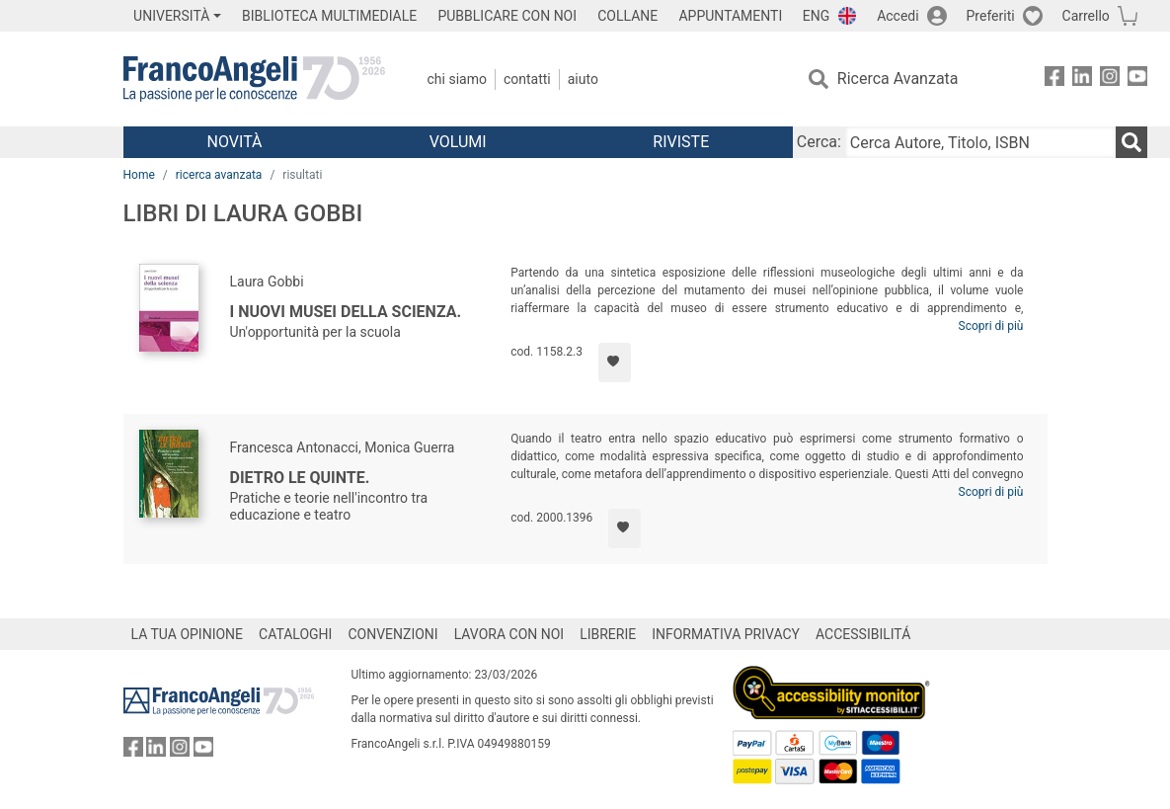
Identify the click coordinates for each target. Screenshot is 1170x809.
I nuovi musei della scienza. (346, 311)
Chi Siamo (457, 79)
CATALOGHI (295, 634)
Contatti (527, 79)
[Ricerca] (1131, 142)
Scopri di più (991, 326)
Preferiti (991, 16)
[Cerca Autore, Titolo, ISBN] (980, 142)
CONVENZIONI (392, 634)
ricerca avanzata (219, 175)
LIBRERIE (608, 634)
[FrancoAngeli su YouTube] (1137, 79)
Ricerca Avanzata (898, 78)
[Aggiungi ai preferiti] (614, 362)
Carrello (1086, 16)
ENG (816, 16)
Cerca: (819, 141)
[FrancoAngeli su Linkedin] (1082, 79)
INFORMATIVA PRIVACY (726, 634)
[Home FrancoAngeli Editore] (254, 79)
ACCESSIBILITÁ (863, 634)
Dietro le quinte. (300, 477)
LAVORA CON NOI (509, 634)
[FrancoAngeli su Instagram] (1110, 79)
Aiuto (583, 79)
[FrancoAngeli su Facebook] (1054, 79)
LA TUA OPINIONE (187, 634)
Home (139, 175)
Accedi (898, 16)
